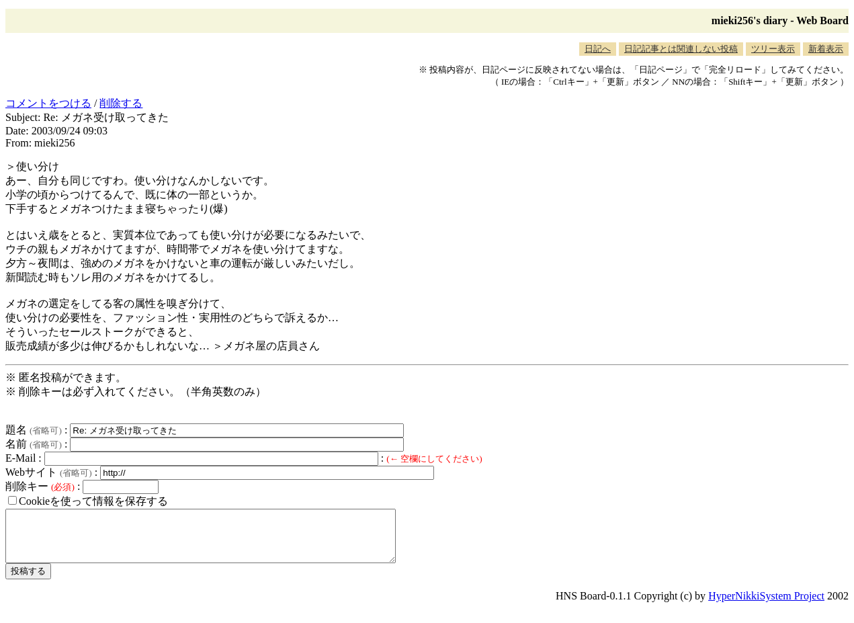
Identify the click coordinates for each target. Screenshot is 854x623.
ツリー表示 (773, 49)
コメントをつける (48, 103)
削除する (120, 103)
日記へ (598, 49)
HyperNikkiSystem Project (766, 606)
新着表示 (825, 49)
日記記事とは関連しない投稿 (681, 49)
